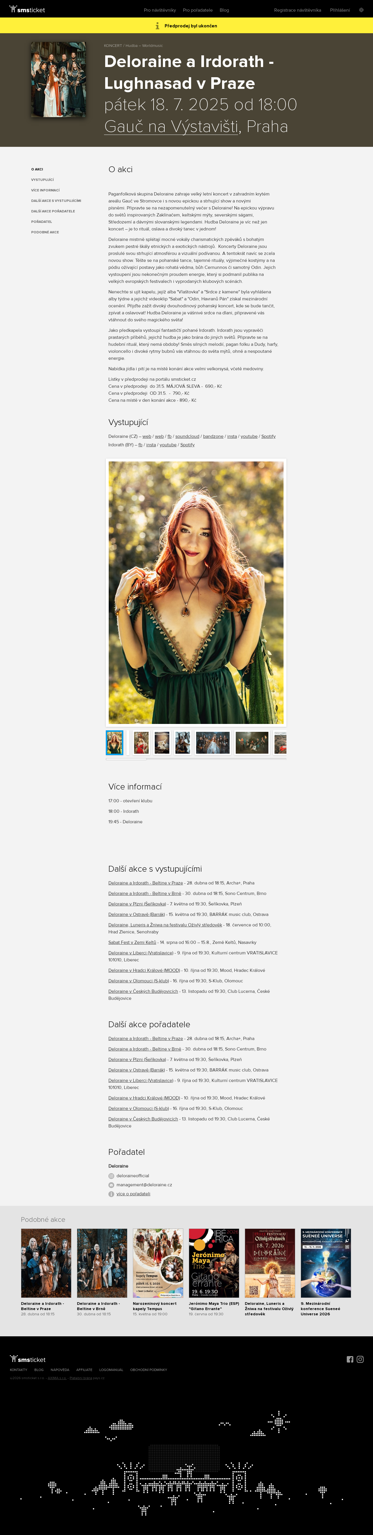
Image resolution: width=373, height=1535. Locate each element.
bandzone (213, 436)
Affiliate (84, 1370)
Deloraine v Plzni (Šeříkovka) (137, 904)
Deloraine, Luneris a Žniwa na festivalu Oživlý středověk (165, 925)
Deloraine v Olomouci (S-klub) (138, 981)
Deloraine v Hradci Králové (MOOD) (144, 970)
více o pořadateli (133, 1194)
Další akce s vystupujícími (56, 201)
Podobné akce (45, 232)
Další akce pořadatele (53, 211)
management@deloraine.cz (144, 1185)
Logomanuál (111, 1370)
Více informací (45, 190)
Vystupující (42, 180)
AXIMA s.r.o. (57, 1378)
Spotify (268, 436)
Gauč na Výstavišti (171, 127)
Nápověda (60, 1370)
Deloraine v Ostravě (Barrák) (136, 914)
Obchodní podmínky (148, 1370)
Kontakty (18, 1370)
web (146, 436)
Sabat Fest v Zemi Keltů (132, 942)
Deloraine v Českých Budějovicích (143, 991)
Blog (224, 10)
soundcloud (187, 436)
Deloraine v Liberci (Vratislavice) (140, 953)
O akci (37, 169)
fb (170, 436)
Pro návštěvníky (160, 10)
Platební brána (81, 1378)
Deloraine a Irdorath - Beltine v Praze (145, 883)
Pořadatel (41, 222)
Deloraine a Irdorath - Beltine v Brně (144, 893)
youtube (249, 436)
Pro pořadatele (198, 10)
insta (232, 436)
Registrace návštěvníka (297, 10)
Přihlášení (340, 10)
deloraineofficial (133, 1176)
